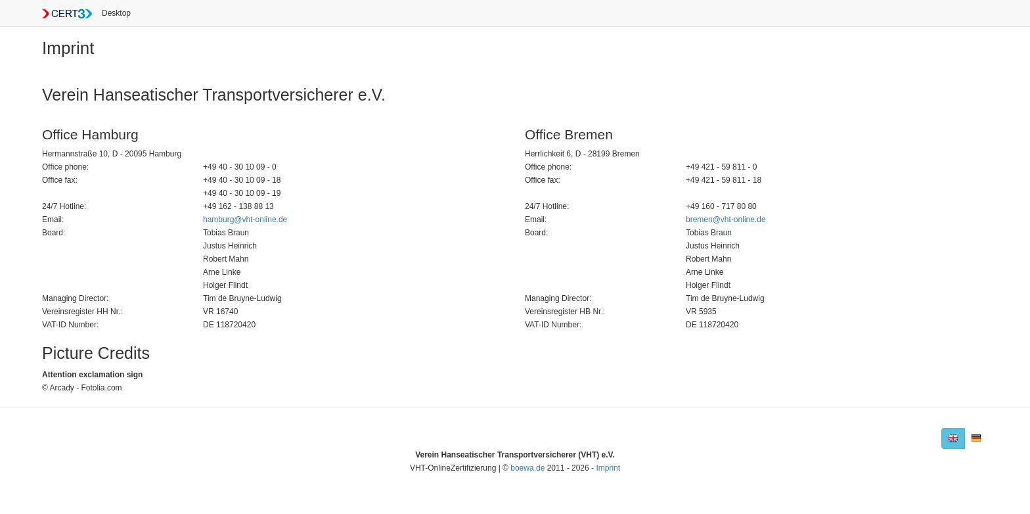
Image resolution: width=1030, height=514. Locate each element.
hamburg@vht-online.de (245, 219)
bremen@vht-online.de (726, 219)
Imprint (608, 468)
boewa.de (527, 468)
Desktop (116, 13)
